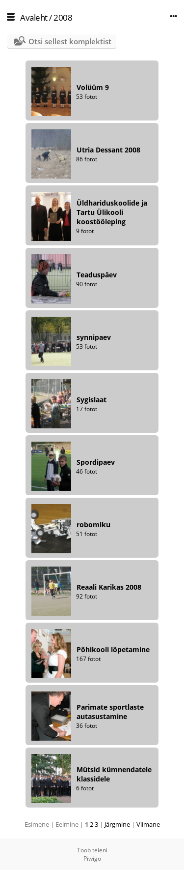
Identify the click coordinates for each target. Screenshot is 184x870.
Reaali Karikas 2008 (109, 587)
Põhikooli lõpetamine (113, 649)
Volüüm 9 (93, 87)
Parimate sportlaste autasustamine (110, 711)
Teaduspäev (97, 274)
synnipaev (94, 337)
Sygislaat (91, 399)
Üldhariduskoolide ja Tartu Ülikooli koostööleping (112, 212)
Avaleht (34, 17)
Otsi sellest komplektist (69, 41)
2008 (62, 17)
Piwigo (92, 858)
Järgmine (117, 824)
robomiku (93, 524)
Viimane (148, 824)
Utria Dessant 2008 (108, 149)
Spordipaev (96, 462)
